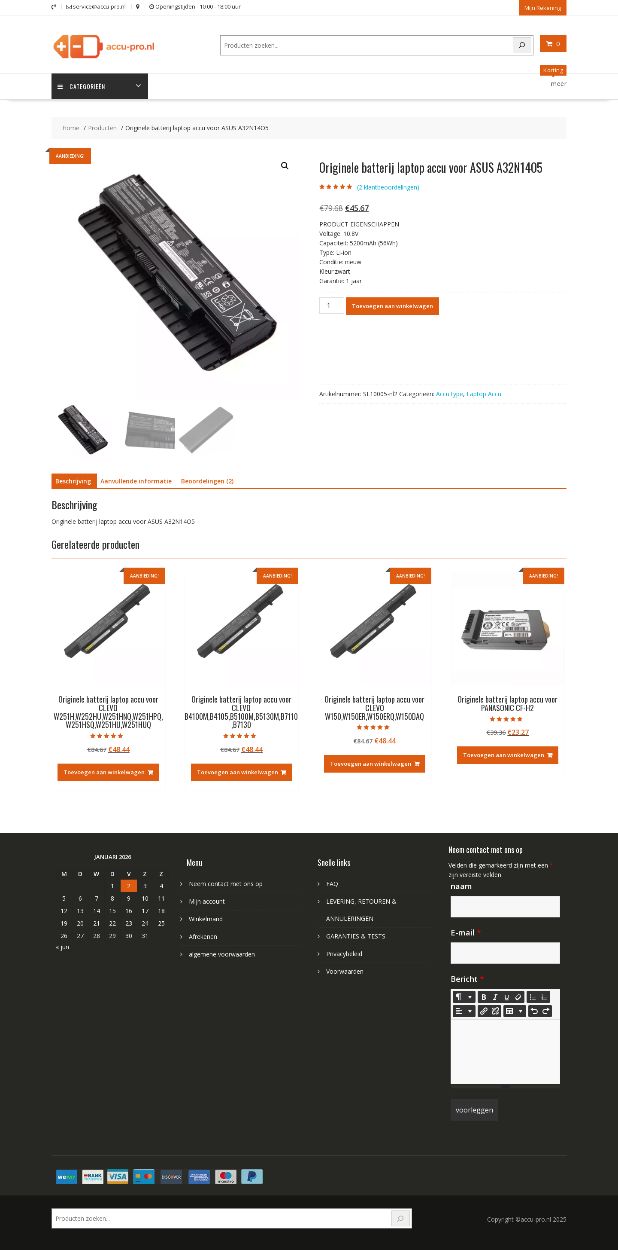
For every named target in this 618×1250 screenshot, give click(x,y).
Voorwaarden (345, 971)
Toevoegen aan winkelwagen (392, 305)
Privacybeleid (344, 954)
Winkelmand (206, 919)
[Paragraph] (464, 1011)
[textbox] (505, 1052)
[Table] (514, 1011)
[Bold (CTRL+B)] (484, 997)
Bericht (467, 979)
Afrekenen (203, 936)
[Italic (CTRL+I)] (495, 997)
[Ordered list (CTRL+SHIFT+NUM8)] (544, 997)
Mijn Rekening (542, 7)
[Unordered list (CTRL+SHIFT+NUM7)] (533, 997)
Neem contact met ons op (226, 884)
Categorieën (82, 86)
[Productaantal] (331, 305)
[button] (285, 166)
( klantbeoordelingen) (388, 187)
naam (461, 886)
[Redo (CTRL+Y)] (546, 1011)
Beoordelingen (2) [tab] (207, 481)
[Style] (464, 997)
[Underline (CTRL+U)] (507, 997)
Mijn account (207, 901)
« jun (62, 946)
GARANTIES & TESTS (355, 936)
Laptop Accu (484, 393)
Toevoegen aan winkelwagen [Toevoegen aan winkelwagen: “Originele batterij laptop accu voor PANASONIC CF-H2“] (503, 755)
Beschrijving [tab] (73, 481)
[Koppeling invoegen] (484, 1011)
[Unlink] (495, 1011)
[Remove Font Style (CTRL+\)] (518, 997)
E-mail (466, 932)
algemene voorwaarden (222, 954)
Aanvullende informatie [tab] (136, 481)
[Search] (522, 45)
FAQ (332, 884)
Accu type (449, 393)
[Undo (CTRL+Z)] (534, 1011)
